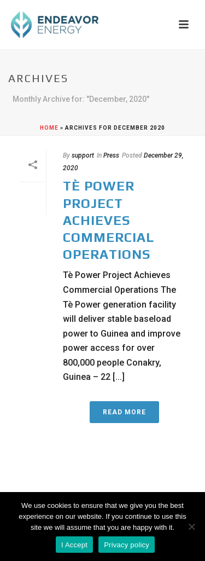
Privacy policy (126, 545)
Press (111, 155)
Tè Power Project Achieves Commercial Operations (108, 220)
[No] (191, 526)
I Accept (74, 545)
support (83, 155)
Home (49, 128)
